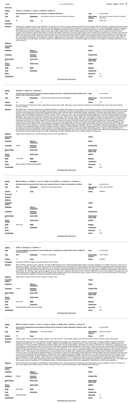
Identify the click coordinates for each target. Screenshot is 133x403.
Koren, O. (40, 324)
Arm (17, 105)
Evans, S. (36, 10)
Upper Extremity (78, 105)
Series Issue (34, 63)
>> (73, 4)
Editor (90, 50)
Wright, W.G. (63, 324)
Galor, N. (47, 324)
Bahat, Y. (33, 324)
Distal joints (88, 105)
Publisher (8, 50)
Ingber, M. (48, 181)
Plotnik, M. (81, 324)
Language (8, 54)
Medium (91, 68)
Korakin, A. (25, 324)
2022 (17, 16)
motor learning (53, 262)
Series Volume (7, 64)
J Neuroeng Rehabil (105, 98)
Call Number (9, 76)
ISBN (31, 68)
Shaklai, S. (33, 181)
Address (8, 43)
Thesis (90, 46)
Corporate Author (8, 46)
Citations (115, 4)
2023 (17, 187)
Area (6, 70)
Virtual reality (114, 339)
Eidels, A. (51, 10)
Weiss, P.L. (29, 90)
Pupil (107, 339)
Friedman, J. (28, 10)
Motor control (105, 105)
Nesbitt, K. (44, 10)
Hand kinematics (99, 339)
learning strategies (42, 262)
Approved (91, 73)
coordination (20, 262)
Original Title (92, 54)
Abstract (8, 26)
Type (90, 13)
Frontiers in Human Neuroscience (51, 187)
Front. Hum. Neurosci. (106, 187)
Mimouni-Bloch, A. (22, 181)
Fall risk (90, 339)
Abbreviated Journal (92, 17)
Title (6, 13)
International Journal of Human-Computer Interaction (57, 16)
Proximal (18, 106)
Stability (24, 106)
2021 (17, 98)
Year (6, 16)
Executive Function (56, 339)
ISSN (6, 68)
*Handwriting (46, 105)
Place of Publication (34, 51)
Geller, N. (19, 247)
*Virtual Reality (68, 339)
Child (39, 105)
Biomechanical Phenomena (28, 105)
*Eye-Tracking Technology (34, 339)
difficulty (27, 262)
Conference (92, 70)
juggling (33, 262)
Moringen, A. (27, 247)
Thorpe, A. (19, 10)
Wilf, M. (18, 324)
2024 (17, 331)
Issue (32, 20)
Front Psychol (103, 254)
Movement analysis (116, 105)
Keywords (8, 23)
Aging (75, 339)
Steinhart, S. (20, 90)
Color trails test (83, 339)
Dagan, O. (54, 324)
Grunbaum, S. (66, 181)
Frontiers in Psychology (48, 254)
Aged (23, 339)
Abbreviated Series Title (92, 59)
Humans (53, 105)
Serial (90, 76)
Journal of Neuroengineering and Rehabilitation (56, 98)
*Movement (68, 105)
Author (7, 10)
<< (60, 4)
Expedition (33, 70)
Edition (90, 63)
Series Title (34, 59)
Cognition (47, 339)
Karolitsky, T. (56, 181)
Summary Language (33, 55)
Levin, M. (40, 181)
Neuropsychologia (46, 331)
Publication (34, 16)
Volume (7, 20)
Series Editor (9, 59)
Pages (90, 20)
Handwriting (96, 105)
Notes (7, 73)
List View (109, 4)
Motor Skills (60, 105)
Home (7, 4)
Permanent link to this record (66, 79)
